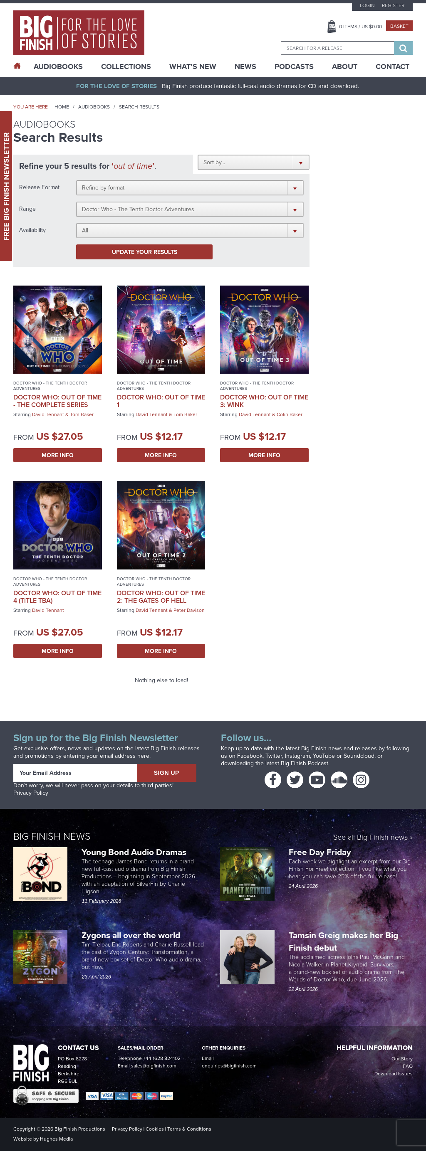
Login (367, 5)
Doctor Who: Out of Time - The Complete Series (57, 400)
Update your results (144, 252)
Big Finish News (52, 836)
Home (61, 107)
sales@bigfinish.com (153, 1066)
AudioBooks (58, 66)
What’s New (192, 66)
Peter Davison (189, 610)
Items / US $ (360, 26)
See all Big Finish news (370, 837)
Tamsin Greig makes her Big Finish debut (343, 941)
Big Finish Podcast (304, 763)
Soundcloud (359, 756)
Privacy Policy (30, 793)
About (344, 66)
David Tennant (48, 414)
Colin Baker (289, 414)
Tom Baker (82, 414)
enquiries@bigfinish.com (229, 1066)
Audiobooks (94, 107)
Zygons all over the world (132, 935)
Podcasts (294, 66)
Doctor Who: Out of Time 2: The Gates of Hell (161, 596)
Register (393, 5)
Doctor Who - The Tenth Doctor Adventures (50, 386)
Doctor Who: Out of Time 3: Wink (264, 400)
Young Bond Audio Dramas (135, 851)
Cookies (155, 1129)
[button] (254, 162)
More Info (58, 455)
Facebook (250, 756)
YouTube (324, 756)
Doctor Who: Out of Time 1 (161, 400)
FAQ (408, 1066)
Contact (392, 66)
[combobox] (337, 48)
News (245, 66)
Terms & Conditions (189, 1129)
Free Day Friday (320, 851)
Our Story (402, 1058)
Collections (126, 66)
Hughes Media (56, 1139)
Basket (399, 26)
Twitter (273, 756)
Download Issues (393, 1073)
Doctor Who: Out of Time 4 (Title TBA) (57, 596)
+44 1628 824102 (162, 1058)
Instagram (297, 756)
